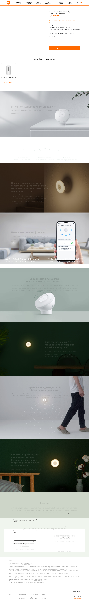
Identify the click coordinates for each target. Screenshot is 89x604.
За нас (9, 593)
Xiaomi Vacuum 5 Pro (22, 597)
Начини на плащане (34, 598)
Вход (42, 597)
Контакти (9, 595)
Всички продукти (61, 3)
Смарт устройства (47, 3)
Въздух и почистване (22, 595)
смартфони (18, 3)
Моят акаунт (44, 598)
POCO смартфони (38, 3)
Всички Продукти (22, 598)
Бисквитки (43, 594)
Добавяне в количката (64, 48)
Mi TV (54, 3)
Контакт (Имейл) (76, 591)
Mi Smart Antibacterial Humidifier (8, 77)
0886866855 (77, 598)
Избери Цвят (52, 36)
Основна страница (10, 6)
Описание (79, 6)
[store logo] (8, 2)
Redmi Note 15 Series (22, 594)
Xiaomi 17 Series (21, 593)
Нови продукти (70, 3)
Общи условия (44, 593)
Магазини (9, 597)
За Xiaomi (9, 594)
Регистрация (44, 595)
